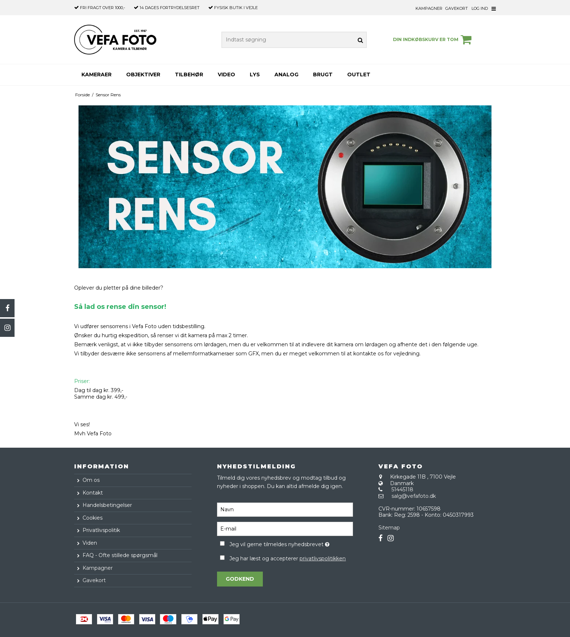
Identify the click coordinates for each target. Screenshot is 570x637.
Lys (255, 74)
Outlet (358, 74)
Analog (286, 74)
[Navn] (285, 509)
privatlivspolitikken (323, 558)
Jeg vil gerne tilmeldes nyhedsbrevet (291, 543)
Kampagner (429, 8)
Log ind (479, 8)
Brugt (323, 74)
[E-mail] (285, 528)
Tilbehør (189, 74)
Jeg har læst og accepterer (287, 558)
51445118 (402, 489)
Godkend (240, 579)
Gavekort (456, 8)
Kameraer (96, 74)
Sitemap (389, 527)
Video (226, 74)
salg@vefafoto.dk (414, 496)
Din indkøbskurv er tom (433, 39)
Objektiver (143, 74)
